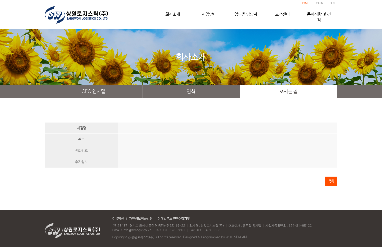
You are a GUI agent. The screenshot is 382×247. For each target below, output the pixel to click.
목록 (331, 181)
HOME (305, 3)
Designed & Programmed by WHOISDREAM (215, 237)
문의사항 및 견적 (319, 16)
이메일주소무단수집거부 (174, 219)
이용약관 (118, 219)
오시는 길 (288, 92)
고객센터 (282, 16)
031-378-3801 (173, 230)
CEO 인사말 (93, 92)
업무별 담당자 (246, 16)
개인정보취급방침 (141, 219)
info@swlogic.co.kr (137, 230)
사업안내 (209, 16)
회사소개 (173, 16)
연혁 (191, 92)
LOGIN (319, 3)
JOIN (331, 3)
